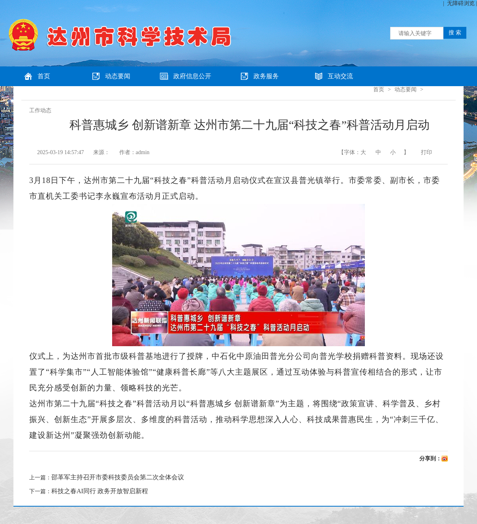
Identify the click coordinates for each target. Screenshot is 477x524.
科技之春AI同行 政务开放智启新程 (99, 491)
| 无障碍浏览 (459, 3)
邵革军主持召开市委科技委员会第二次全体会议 (117, 477)
